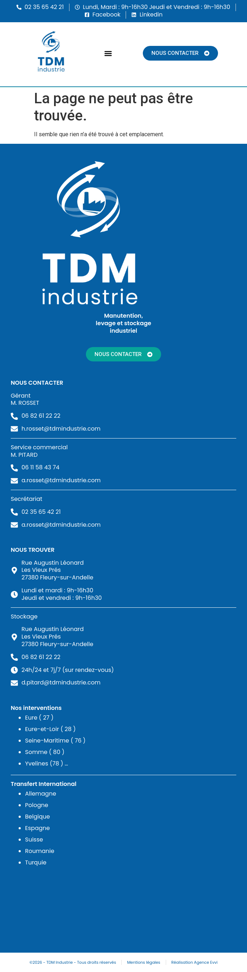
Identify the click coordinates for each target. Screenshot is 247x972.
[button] (108, 53)
